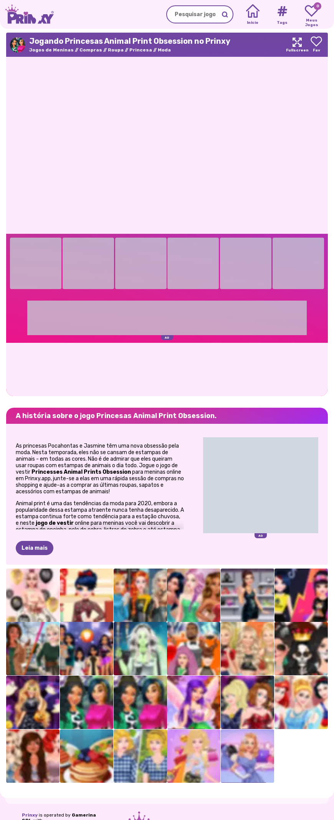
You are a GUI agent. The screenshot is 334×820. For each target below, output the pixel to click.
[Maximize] (297, 44)
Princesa (140, 50)
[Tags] (282, 14)
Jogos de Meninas (51, 50)
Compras (90, 50)
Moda (164, 50)
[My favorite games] (311, 14)
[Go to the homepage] (27, 14)
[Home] (253, 14)
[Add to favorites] (316, 44)
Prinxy (30, 815)
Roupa (116, 50)
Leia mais (34, 548)
